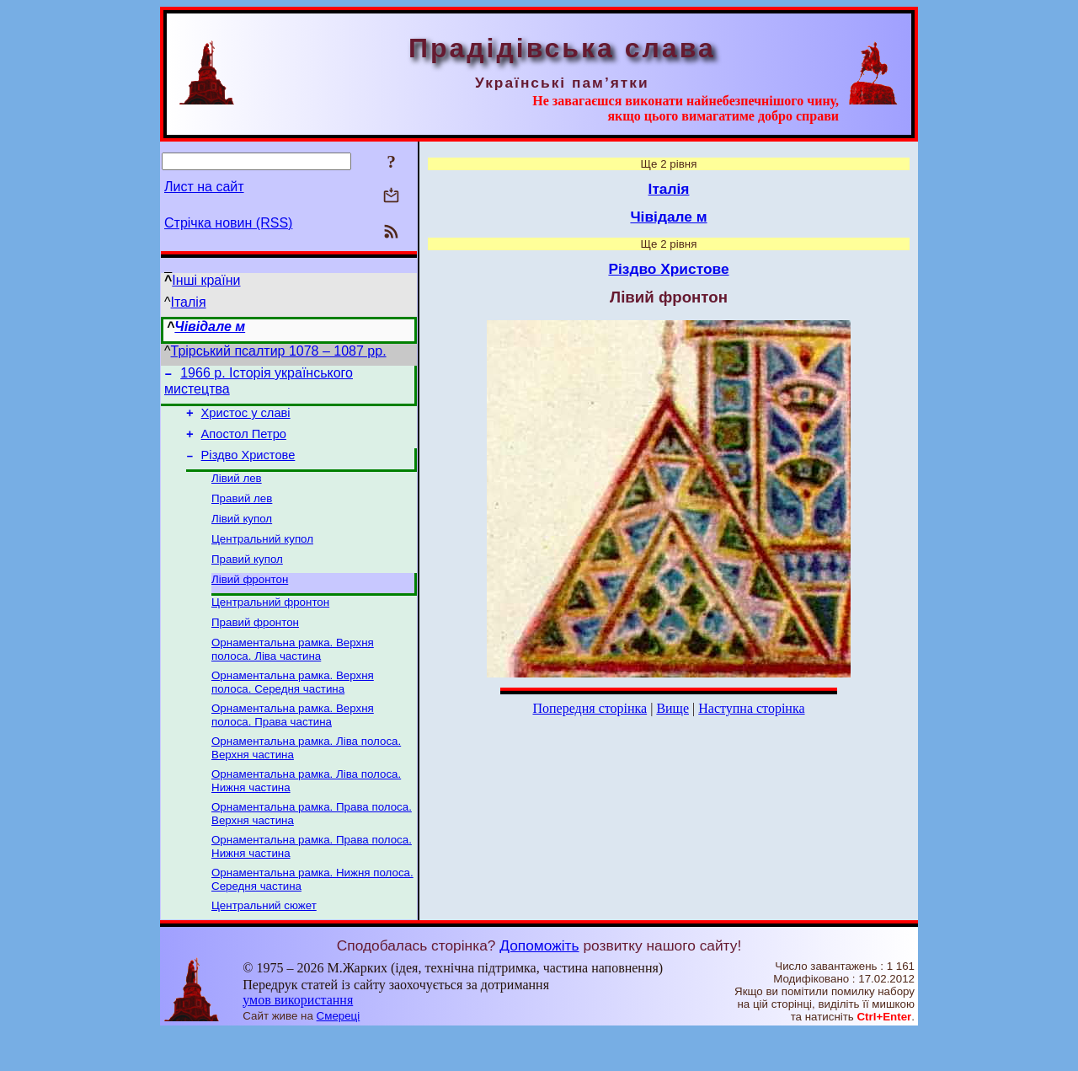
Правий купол (247, 577)
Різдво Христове (248, 465)
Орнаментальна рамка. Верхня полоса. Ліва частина (292, 674)
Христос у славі (246, 418)
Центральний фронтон (270, 624)
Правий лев (241, 512)
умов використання (298, 1038)
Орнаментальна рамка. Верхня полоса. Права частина (292, 744)
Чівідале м (209, 326)
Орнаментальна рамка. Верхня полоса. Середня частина (292, 709)
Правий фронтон (255, 646)
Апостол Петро (243, 441)
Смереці (338, 1054)
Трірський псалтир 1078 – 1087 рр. (279, 351)
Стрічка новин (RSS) (228, 223)
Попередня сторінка (589, 708)
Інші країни (206, 280)
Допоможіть (539, 984)
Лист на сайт (204, 186)
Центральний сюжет (264, 944)
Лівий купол (241, 533)
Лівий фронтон (249, 599)
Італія (188, 302)
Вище (672, 708)
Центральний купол (262, 555)
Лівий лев (236, 490)
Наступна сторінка (751, 708)
